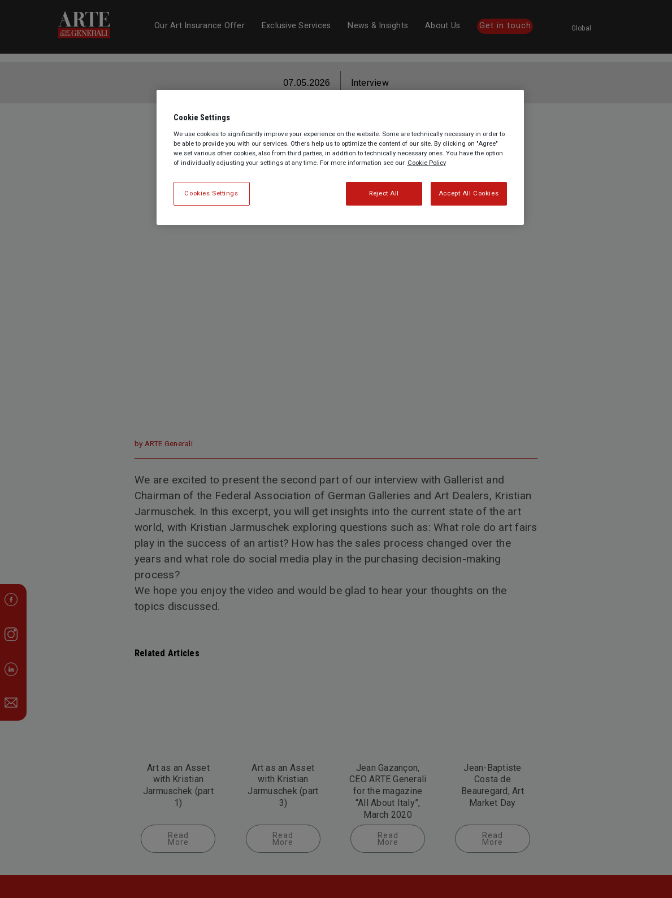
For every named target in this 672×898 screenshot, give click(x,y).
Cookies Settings (211, 193)
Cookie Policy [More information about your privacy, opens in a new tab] (426, 163)
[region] (340, 157)
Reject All (384, 193)
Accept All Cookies (468, 193)
